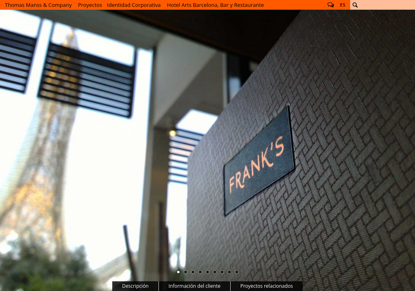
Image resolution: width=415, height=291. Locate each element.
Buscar (355, 5)
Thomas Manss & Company (38, 4)
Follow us (331, 5)
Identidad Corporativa (134, 4)
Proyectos (90, 4)
